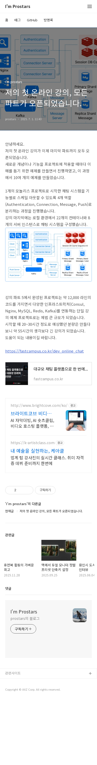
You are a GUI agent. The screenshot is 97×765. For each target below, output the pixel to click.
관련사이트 (13, 737)
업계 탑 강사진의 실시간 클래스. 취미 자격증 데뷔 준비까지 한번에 (47, 524)
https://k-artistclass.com (33, 507)
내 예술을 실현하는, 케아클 (37, 515)
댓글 (8, 652)
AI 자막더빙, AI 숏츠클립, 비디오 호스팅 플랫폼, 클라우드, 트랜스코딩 (32, 487)
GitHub (32, 19)
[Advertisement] (48, 425)
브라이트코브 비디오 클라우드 (31, 477)
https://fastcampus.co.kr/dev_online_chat (44, 351)
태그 (17, 19)
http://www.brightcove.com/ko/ (39, 470)
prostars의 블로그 (25, 682)
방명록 (48, 19)
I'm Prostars (17, 6)
